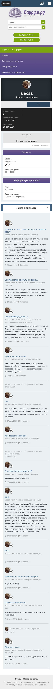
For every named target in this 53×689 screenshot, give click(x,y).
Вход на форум (26, 35)
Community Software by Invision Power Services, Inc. (26, 685)
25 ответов (23, 619)
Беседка (34, 235)
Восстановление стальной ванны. (21, 280)
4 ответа (21, 376)
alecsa (7, 384)
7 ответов (22, 302)
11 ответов (24, 443)
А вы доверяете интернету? (18, 471)
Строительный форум (12, 49)
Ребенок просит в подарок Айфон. (21, 576)
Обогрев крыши (12, 647)
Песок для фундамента (16, 316)
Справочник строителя (12, 61)
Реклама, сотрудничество (13, 72)
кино (41, 384)
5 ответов (22, 265)
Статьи (5, 55)
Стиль (18, 679)
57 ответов (24, 588)
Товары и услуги (9, 66)
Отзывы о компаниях (15, 602)
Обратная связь (30, 679)
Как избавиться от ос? (15, 436)
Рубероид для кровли (15, 356)
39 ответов (24, 421)
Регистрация (26, 40)
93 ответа (23, 482)
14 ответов (23, 341)
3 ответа (22, 664)
